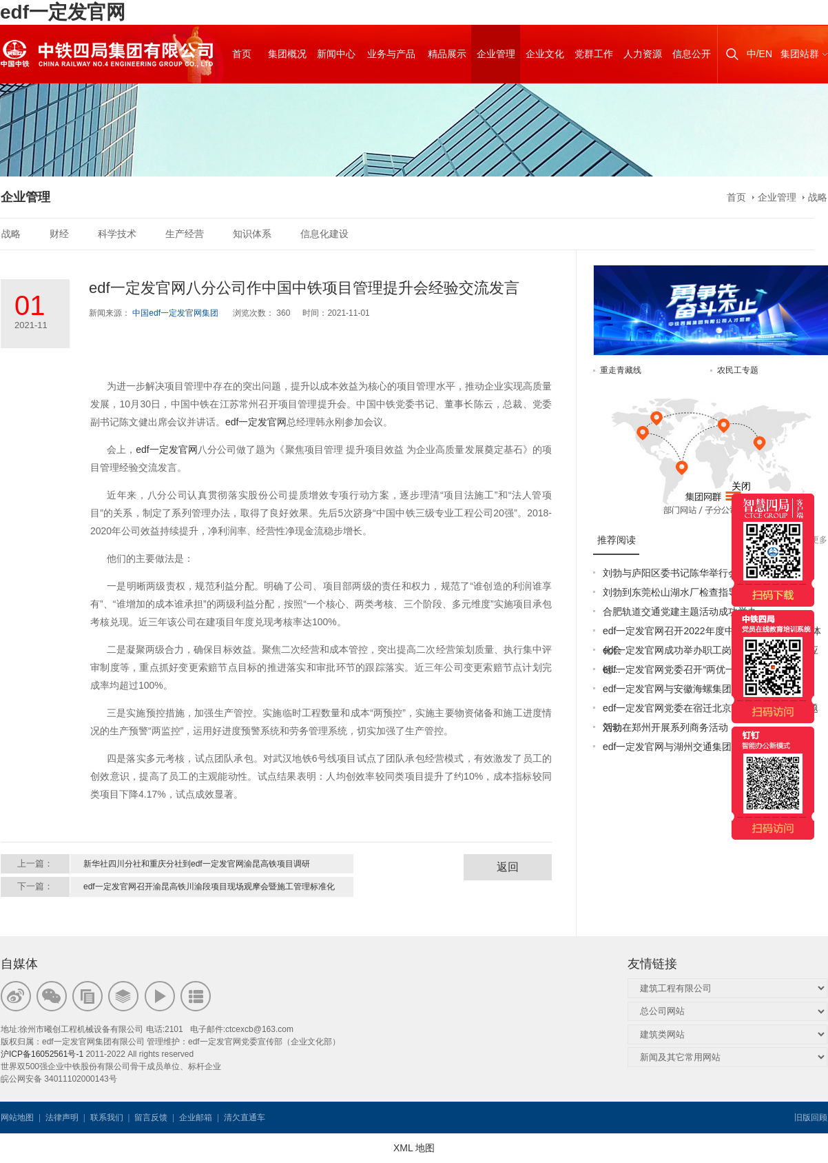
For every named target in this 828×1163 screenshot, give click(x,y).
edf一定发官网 (62, 12)
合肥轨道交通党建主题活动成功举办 (680, 611)
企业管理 (777, 197)
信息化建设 (324, 233)
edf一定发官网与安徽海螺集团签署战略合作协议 (706, 688)
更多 (819, 540)
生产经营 (184, 233)
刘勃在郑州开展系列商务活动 (665, 727)
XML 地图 (414, 1147)
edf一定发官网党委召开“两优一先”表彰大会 (695, 669)
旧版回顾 (810, 1117)
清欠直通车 (244, 1117)
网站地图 (17, 1117)
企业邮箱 (195, 1117)
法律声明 (62, 1117)
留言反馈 (150, 1117)
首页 (736, 197)
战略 (817, 197)
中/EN (759, 53)
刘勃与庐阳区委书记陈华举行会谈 (675, 572)
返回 (508, 867)
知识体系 (252, 233)
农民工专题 (737, 370)
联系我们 (106, 1117)
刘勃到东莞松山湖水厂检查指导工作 (680, 592)
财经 (59, 233)
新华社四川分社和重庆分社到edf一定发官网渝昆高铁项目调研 (196, 864)
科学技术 (117, 233)
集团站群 (799, 53)
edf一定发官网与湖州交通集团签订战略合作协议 (706, 746)
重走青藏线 (620, 370)
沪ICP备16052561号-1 (42, 1054)
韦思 (317, 1117)
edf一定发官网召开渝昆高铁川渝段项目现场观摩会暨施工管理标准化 (209, 886)
